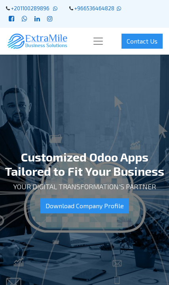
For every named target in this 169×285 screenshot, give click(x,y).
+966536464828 (94, 8)
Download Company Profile (85, 205)
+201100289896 (31, 8)
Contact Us (142, 41)
